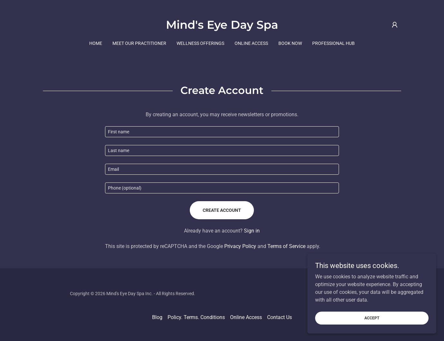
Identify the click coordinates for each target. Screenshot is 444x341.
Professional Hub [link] (333, 43)
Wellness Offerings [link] (200, 43)
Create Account (222, 210)
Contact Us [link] (279, 317)
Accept (371, 317)
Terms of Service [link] (286, 246)
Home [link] (95, 43)
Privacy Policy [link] (240, 246)
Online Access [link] (251, 43)
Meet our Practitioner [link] (139, 43)
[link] (222, 27)
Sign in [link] (252, 231)
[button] (394, 24)
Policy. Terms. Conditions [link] (196, 317)
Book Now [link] (290, 43)
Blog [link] (157, 317)
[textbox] (222, 131)
